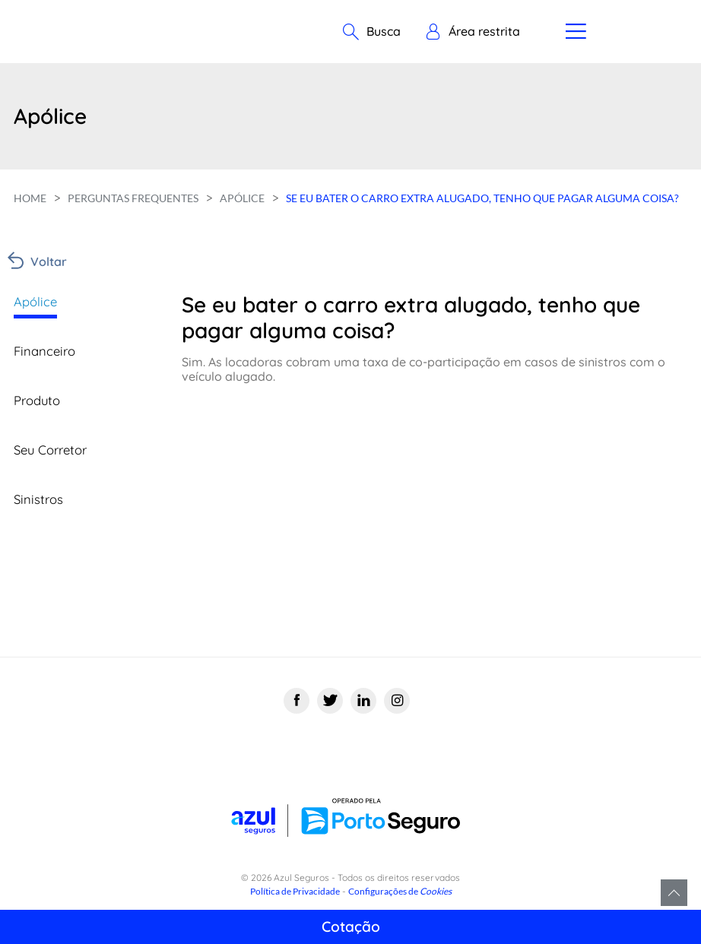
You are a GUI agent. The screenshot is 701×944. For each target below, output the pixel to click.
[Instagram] (397, 701)
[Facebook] (296, 701)
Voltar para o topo (674, 892)
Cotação (351, 926)
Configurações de (400, 891)
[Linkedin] (363, 701)
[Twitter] (330, 701)
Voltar (48, 261)
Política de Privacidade (295, 891)
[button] (472, 32)
